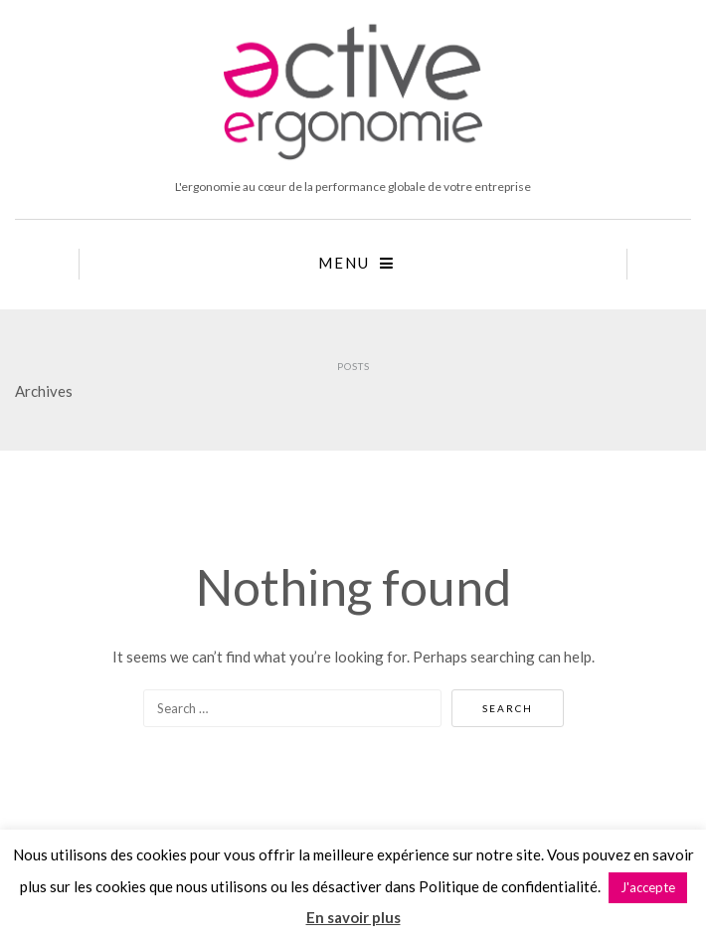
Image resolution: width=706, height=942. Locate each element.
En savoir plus (353, 917)
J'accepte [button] (647, 887)
